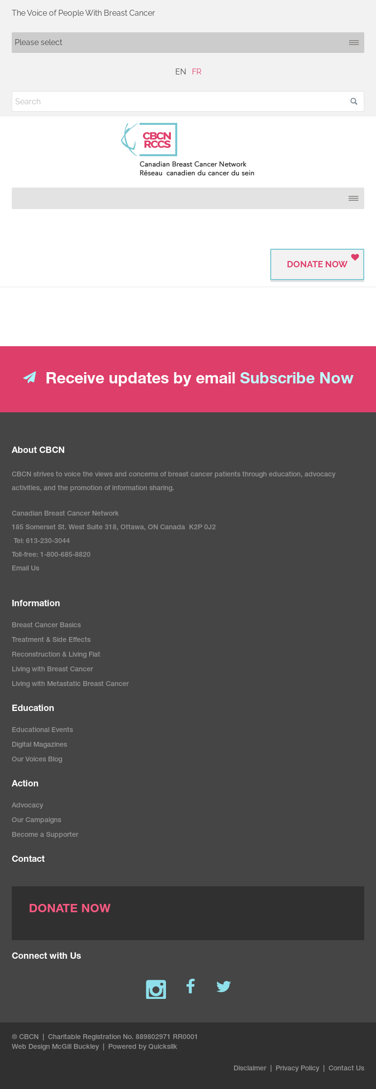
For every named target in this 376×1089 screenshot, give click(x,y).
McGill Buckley (75, 1047)
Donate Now (317, 264)
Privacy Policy (297, 1068)
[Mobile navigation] (188, 42)
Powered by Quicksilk (142, 1047)
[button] (354, 101)
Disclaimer (250, 1068)
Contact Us (346, 1068)
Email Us (25, 569)
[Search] (188, 101)
